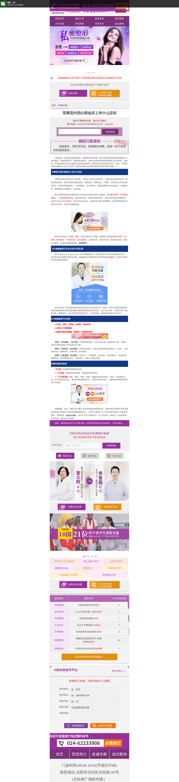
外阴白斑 (62, 105)
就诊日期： (64, 707)
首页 (53, 105)
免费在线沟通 (74, 507)
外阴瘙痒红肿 (114, 568)
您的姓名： (64, 689)
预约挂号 (99, 23)
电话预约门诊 (110, 507)
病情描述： (64, 713)
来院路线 (79, 23)
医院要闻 (119, 18)
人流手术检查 (116, 561)
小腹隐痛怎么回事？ (69, 575)
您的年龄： (64, 701)
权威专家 (99, 18)
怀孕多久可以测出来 (64, 561)
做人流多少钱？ (91, 561)
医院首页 (59, 18)
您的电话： (64, 695)
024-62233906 (84, 124)
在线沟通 (72, 93)
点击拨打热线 (105, 94)
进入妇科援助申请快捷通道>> (89, 657)
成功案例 (119, 23)
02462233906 (71, 415)
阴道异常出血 (61, 568)
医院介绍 (79, 18)
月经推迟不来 (109, 575)
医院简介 (79, 754)
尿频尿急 (87, 568)
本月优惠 (59, 23)
